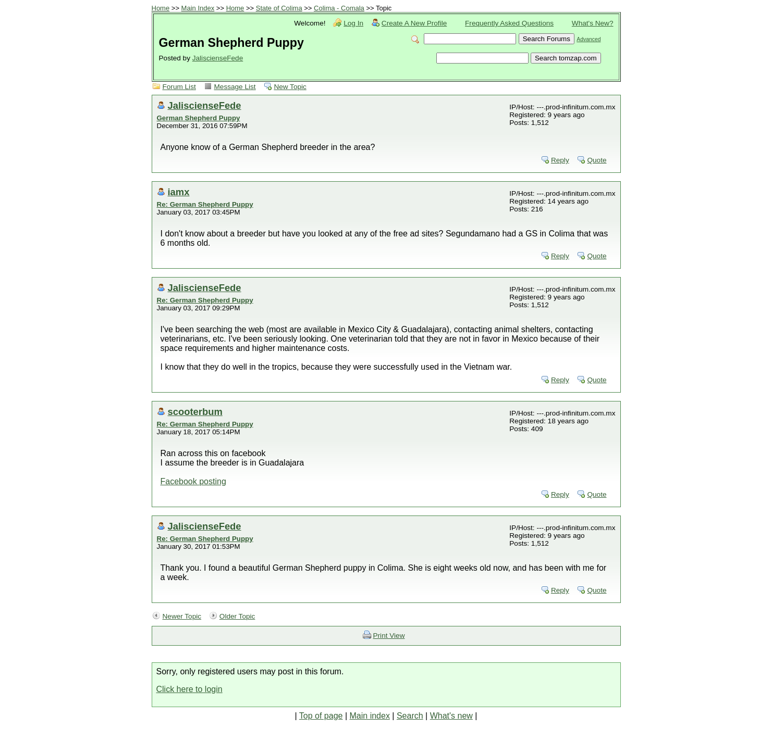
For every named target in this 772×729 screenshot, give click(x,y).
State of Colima (279, 8)
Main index (370, 715)
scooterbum (195, 411)
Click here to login (189, 689)
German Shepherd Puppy (198, 118)
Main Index (198, 8)
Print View (389, 635)
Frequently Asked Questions (509, 23)
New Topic (290, 87)
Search (410, 715)
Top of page (321, 715)
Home (161, 8)
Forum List (179, 87)
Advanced (589, 39)
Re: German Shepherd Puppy (205, 204)
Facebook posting (193, 481)
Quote (596, 160)
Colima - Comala (339, 8)
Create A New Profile (414, 23)
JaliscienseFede (217, 58)
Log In (353, 23)
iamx (179, 191)
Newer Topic (182, 616)
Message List (235, 87)
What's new (451, 715)
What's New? (593, 23)
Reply (560, 160)
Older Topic (237, 616)
